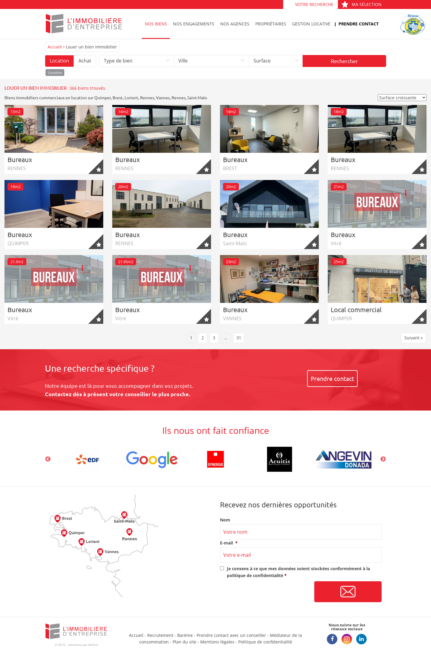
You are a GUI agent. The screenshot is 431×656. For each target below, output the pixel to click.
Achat (84, 60)
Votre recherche (314, 4)
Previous (48, 459)
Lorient (131, 97)
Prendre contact (359, 24)
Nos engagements (193, 24)
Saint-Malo (197, 97)
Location (59, 60)
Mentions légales (217, 642)
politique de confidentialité (255, 575)
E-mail (229, 543)
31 (238, 338)
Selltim (93, 645)
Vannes (163, 97)
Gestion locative (311, 24)
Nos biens (156, 24)
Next (383, 459)
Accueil (55, 47)
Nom (225, 520)
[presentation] (265, 592)
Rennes (147, 97)
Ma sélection (361, 4)
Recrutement (160, 635)
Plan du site (184, 642)
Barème (185, 635)
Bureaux (19, 159)
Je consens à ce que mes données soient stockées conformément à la (298, 572)
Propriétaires (270, 24)
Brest (118, 97)
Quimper (102, 97)
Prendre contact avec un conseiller (231, 635)
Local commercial (356, 309)
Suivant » (413, 338)
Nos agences (234, 24)
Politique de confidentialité (265, 642)
